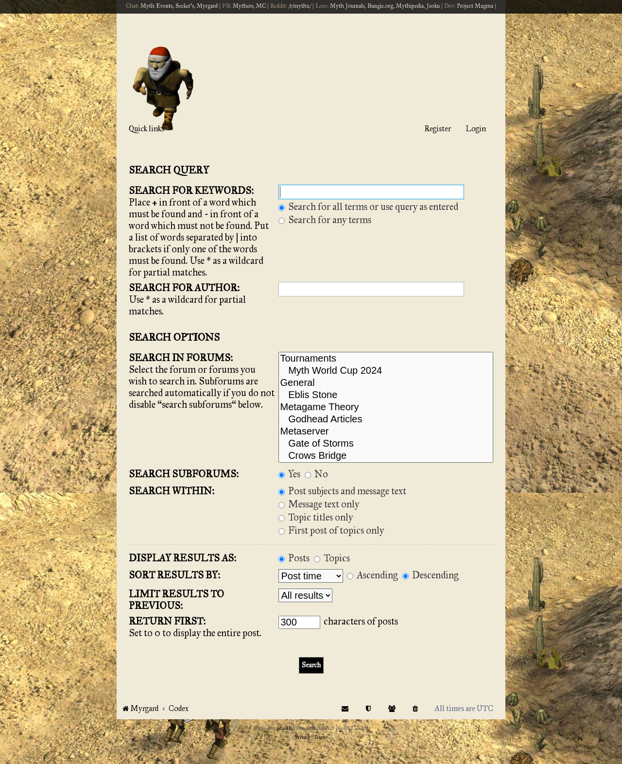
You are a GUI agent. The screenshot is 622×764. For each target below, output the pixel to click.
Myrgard (207, 5)
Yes (289, 474)
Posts (294, 558)
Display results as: (182, 558)
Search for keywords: (191, 190)
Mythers (243, 5)
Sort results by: (174, 575)
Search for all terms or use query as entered (368, 206)
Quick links (146, 128)
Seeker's (184, 5)
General (386, 383)
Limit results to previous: (176, 599)
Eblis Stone (386, 395)
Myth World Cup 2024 (386, 371)
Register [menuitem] (437, 128)
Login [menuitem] (476, 128)
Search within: (171, 491)
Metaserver (386, 432)
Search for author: (184, 288)
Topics (332, 558)
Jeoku (433, 5)
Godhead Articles (386, 420)
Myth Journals (347, 5)
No (316, 474)
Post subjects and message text (342, 491)
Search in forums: (181, 358)
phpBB (284, 728)
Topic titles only (315, 517)
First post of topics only (331, 530)
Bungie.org (380, 5)
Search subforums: (184, 474)
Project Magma (475, 5)
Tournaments (386, 359)
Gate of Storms (386, 444)
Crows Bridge (386, 456)
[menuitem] (415, 708)
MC (261, 5)
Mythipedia (410, 5)
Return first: (167, 621)
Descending (430, 575)
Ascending (372, 575)
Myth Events (156, 5)
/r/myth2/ (300, 5)
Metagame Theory (386, 407)
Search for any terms (324, 220)
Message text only (318, 504)
